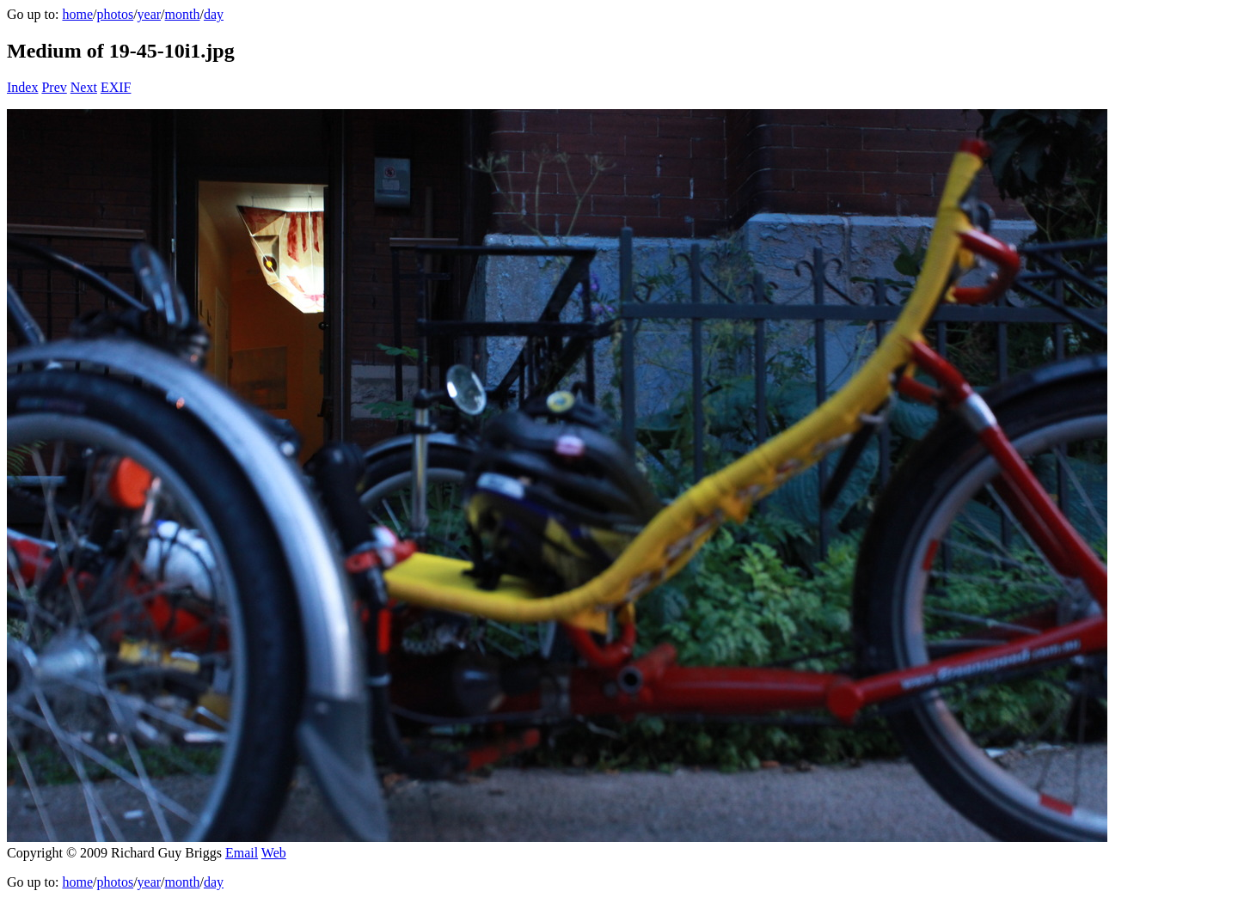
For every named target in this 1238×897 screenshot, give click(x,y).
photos (114, 14)
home (77, 14)
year (150, 14)
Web (273, 852)
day (214, 14)
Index (22, 87)
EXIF (116, 87)
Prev (53, 87)
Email (241, 852)
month (182, 14)
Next (83, 87)
